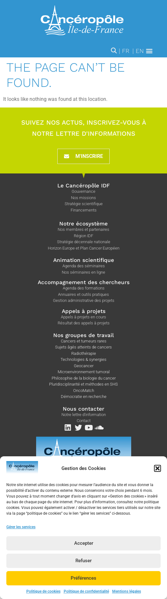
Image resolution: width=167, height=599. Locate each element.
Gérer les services (20, 533)
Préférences (83, 584)
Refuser (83, 567)
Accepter (83, 549)
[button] (157, 474)
